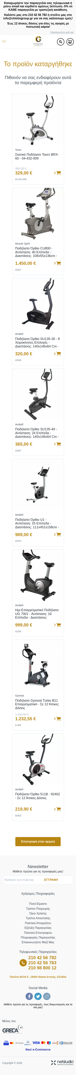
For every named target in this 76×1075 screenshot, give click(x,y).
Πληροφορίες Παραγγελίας (38, 937)
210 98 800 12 (42, 967)
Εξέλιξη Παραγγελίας (38, 927)
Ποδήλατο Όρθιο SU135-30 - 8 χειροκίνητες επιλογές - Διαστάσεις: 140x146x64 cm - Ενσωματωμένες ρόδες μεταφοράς (37, 346)
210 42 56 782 (42, 957)
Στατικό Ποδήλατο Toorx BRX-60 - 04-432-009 (37, 156)
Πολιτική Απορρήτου (38, 923)
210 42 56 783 (42, 962)
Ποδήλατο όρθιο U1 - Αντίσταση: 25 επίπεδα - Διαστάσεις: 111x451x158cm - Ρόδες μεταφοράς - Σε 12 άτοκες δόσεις (37, 527)
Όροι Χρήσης (38, 913)
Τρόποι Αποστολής (38, 918)
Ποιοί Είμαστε (38, 903)
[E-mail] (23, 880)
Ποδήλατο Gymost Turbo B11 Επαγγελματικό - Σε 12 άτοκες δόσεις (37, 704)
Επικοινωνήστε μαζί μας (62, 32)
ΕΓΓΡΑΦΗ (51, 879)
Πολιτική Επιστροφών (38, 932)
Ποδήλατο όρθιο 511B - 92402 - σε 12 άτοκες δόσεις (37, 796)
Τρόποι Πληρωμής (38, 908)
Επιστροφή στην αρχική (38, 841)
